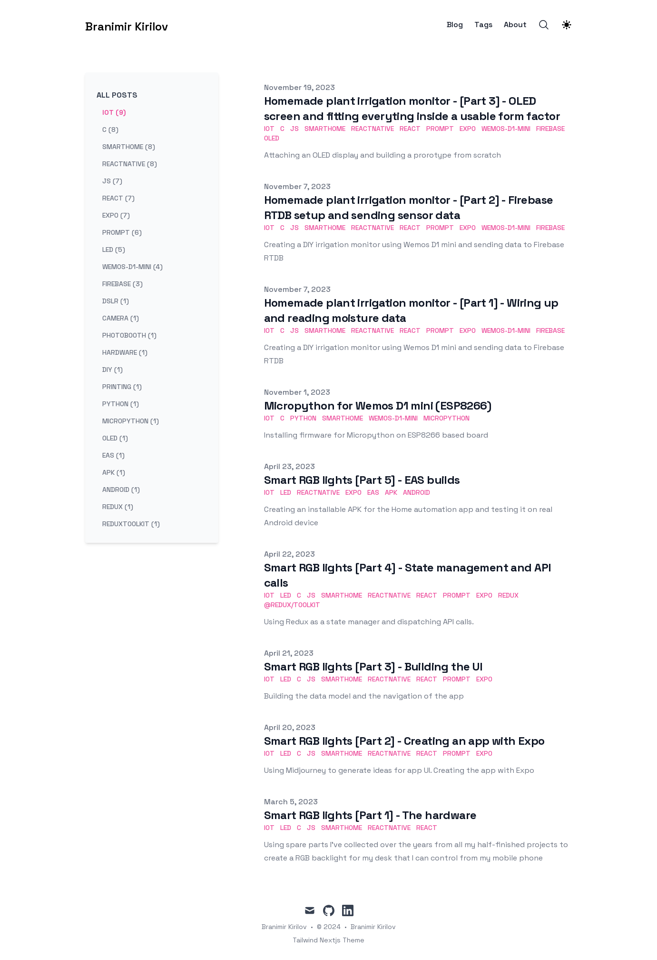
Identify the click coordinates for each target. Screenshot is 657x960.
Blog (455, 25)
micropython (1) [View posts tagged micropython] (130, 421)
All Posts (117, 95)
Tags (483, 25)
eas (373, 492)
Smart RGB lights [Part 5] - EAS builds (362, 479)
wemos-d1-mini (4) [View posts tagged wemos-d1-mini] (132, 266)
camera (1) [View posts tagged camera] (120, 318)
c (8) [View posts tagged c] (110, 129)
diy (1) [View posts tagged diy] (112, 369)
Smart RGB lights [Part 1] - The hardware (370, 815)
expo (468, 128)
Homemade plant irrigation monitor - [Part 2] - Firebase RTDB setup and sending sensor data (408, 207)
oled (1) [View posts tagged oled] (115, 438)
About (515, 25)
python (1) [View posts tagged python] (120, 404)
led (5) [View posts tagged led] (113, 249)
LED (285, 492)
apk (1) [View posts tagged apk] (113, 472)
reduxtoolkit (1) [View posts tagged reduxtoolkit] (131, 524)
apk (391, 492)
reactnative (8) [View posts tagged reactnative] (129, 164)
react (410, 128)
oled (271, 138)
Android (416, 492)
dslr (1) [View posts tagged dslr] (115, 301)
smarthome (324, 128)
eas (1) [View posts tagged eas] (113, 455)
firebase (550, 128)
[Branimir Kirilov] (126, 24)
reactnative (372, 128)
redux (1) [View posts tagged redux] (117, 506)
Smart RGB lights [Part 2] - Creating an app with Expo (404, 740)
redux (508, 595)
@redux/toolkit (292, 604)
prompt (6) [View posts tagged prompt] (122, 232)
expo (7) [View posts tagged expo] (116, 215)
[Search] (543, 24)
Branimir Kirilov (373, 926)
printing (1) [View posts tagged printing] (122, 386)
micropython (446, 418)
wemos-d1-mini (505, 128)
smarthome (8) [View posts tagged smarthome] (128, 146)
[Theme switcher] (566, 24)
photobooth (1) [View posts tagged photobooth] (129, 335)
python (303, 418)
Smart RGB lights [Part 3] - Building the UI (373, 666)
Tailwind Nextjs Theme (328, 940)
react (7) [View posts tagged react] (118, 198)
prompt (440, 128)
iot (269, 128)
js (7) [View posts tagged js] (112, 181)
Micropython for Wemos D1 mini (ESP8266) (377, 405)
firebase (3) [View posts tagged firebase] (122, 284)
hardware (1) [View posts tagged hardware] (124, 352)
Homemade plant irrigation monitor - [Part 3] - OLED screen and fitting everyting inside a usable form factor (412, 108)
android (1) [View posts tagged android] (121, 489)
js (294, 128)
